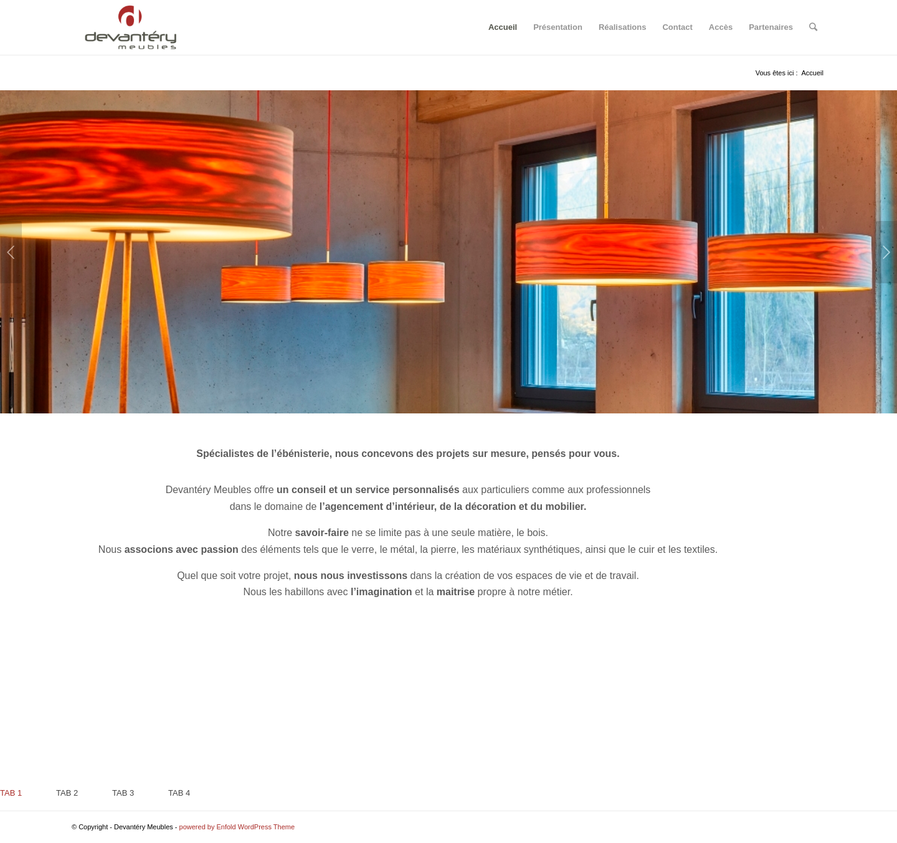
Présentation (557, 27)
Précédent (11, 252)
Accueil (502, 27)
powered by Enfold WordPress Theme (237, 827)
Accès (721, 27)
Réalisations (623, 27)
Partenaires (771, 27)
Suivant (886, 252)
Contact (677, 27)
